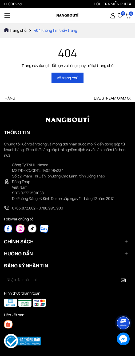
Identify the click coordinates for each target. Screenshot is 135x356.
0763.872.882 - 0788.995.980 (37, 208)
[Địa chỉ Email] (67, 279)
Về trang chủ (67, 77)
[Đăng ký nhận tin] (123, 279)
